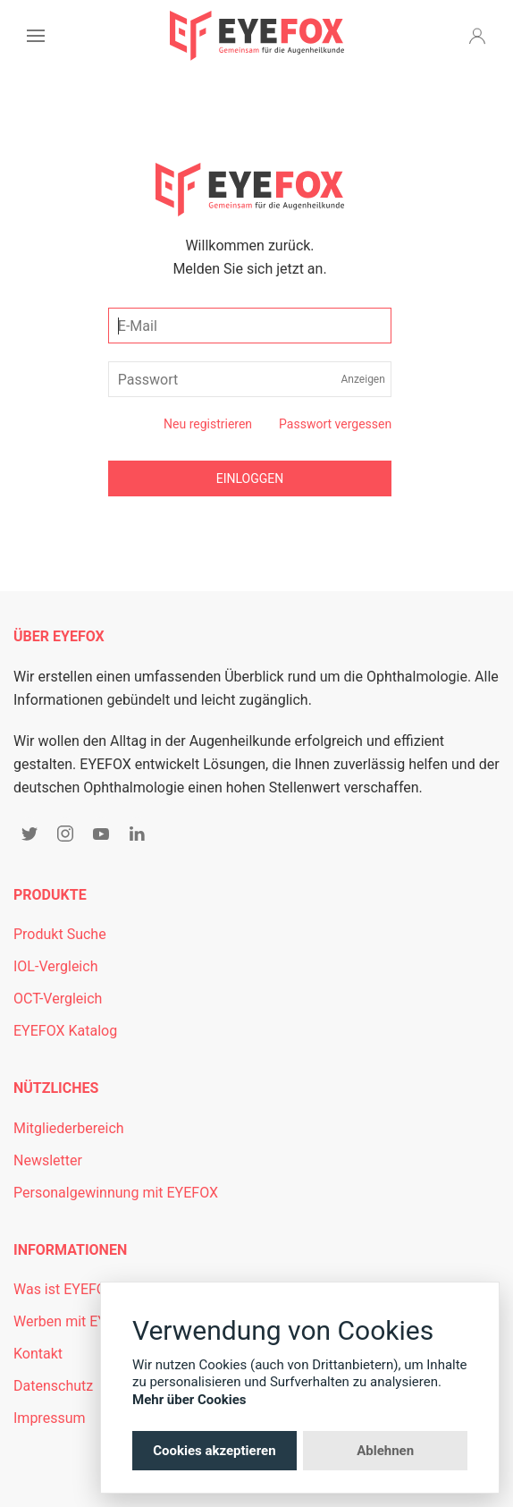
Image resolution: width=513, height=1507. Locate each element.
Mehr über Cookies (189, 1400)
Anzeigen (363, 379)
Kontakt (38, 1353)
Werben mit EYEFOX (77, 1321)
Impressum (49, 1418)
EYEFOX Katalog (65, 1030)
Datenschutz (53, 1385)
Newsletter (47, 1160)
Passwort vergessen (335, 424)
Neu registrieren (208, 424)
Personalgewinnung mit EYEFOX (115, 1192)
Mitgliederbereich (68, 1128)
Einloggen (250, 478)
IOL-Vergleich (55, 966)
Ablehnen (385, 1451)
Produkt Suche (59, 934)
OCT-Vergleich (57, 998)
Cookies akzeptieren (214, 1451)
